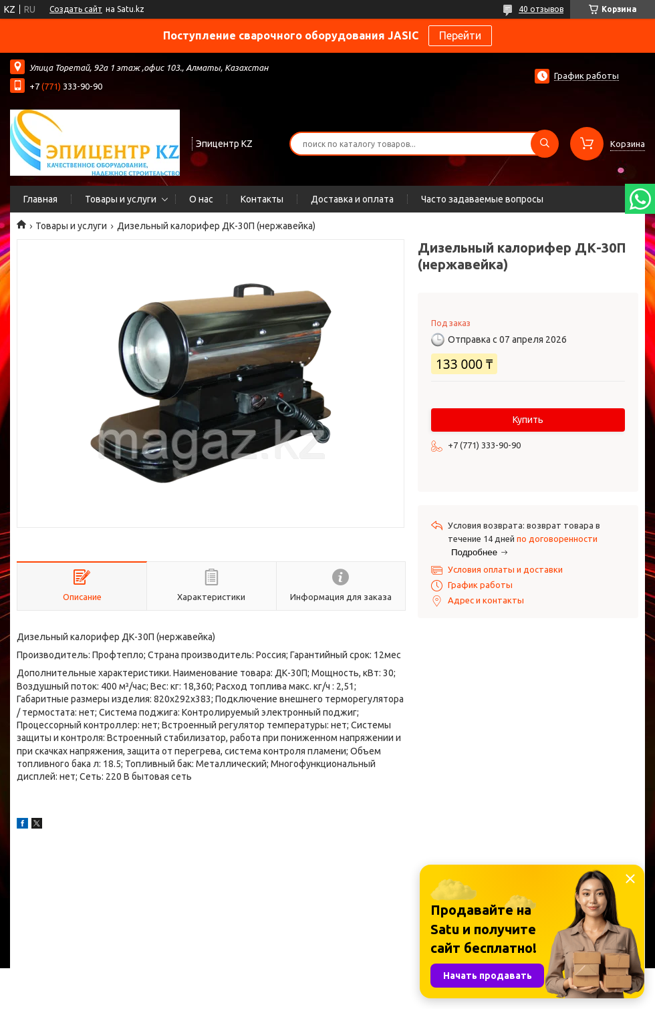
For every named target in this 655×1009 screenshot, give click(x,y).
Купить (528, 419)
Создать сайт (75, 9)
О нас (201, 199)
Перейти (460, 35)
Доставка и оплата (352, 199)
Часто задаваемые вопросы (482, 199)
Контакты (262, 199)
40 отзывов (541, 9)
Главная (40, 199)
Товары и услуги (120, 199)
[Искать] (545, 144)
